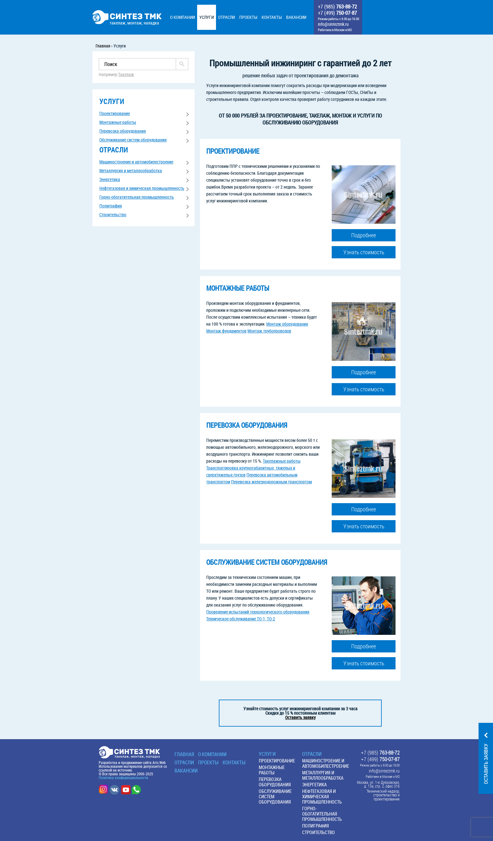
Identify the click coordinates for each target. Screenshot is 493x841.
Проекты (208, 762)
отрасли (113, 149)
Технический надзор (383, 791)
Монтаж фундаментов (226, 331)
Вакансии (186, 770)
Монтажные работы (117, 122)
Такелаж (126, 74)
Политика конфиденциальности (123, 777)
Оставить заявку (300, 717)
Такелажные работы (282, 461)
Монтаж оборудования (287, 324)
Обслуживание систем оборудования (133, 140)
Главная (184, 754)
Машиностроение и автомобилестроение (136, 162)
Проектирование (114, 113)
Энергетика (109, 179)
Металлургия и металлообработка (130, 170)
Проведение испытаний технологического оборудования (257, 612)
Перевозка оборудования (122, 131)
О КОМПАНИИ (212, 754)
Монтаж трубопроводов (269, 331)
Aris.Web (159, 762)
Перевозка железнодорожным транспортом (271, 482)
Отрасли (184, 762)
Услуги (267, 753)
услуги (111, 101)
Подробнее (363, 235)
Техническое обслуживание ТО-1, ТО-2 (240, 619)
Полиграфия (110, 206)
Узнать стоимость (363, 252)
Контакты (234, 762)
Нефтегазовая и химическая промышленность (141, 188)
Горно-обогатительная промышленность (136, 197)
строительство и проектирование (386, 797)
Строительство (112, 214)
